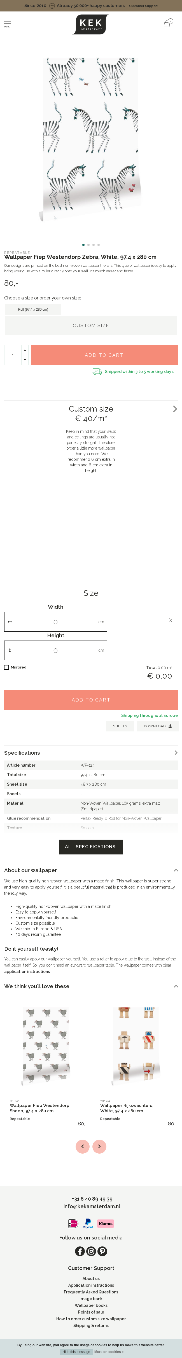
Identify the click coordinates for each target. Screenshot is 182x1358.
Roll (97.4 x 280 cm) (33, 309)
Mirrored (18, 667)
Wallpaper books (91, 1305)
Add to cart (104, 355)
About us (91, 1278)
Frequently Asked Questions (91, 1292)
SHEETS (120, 726)
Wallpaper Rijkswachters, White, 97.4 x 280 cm (126, 1108)
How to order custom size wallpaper (91, 1319)
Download (158, 726)
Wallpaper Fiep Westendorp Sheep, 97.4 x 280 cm (39, 1108)
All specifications (91, 846)
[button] (83, 245)
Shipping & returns (91, 1325)
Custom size (91, 325)
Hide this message (76, 1352)
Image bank (91, 1298)
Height (55, 635)
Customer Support (143, 6)
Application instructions (91, 1285)
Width (55, 607)
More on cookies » (109, 1352)
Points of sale (91, 1312)
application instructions (27, 971)
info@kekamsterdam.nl (92, 1206)
